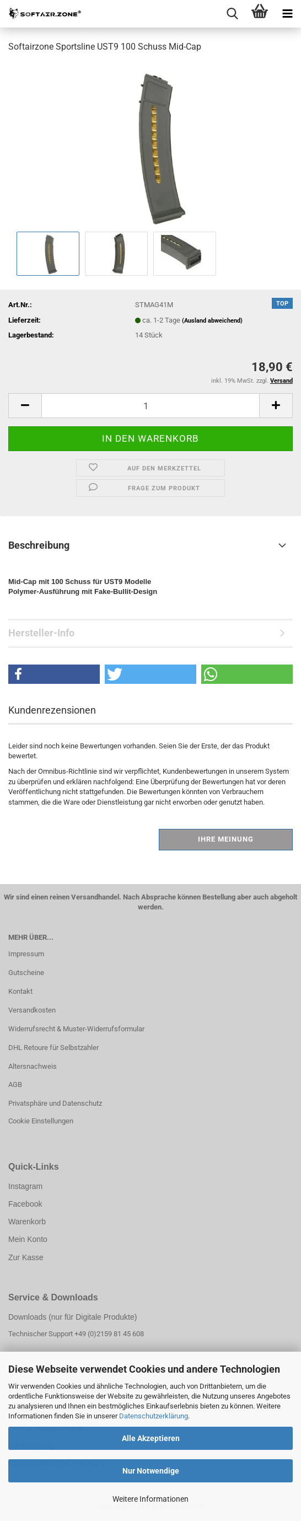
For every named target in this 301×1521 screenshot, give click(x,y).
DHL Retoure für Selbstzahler (53, 1047)
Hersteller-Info (41, 633)
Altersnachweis (32, 1066)
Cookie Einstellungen (40, 1121)
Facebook (25, 1203)
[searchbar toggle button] (232, 14)
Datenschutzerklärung (153, 1416)
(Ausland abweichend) (212, 320)
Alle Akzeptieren (151, 1438)
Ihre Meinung (226, 839)
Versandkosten (32, 1010)
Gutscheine (26, 972)
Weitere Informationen (150, 1499)
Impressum (26, 954)
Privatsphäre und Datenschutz (55, 1103)
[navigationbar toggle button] (287, 14)
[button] (24, 405)
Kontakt (20, 991)
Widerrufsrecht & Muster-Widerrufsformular (76, 1029)
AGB (15, 1084)
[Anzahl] (150, 405)
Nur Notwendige (150, 1470)
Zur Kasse (26, 1257)
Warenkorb (27, 1221)
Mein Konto (27, 1239)
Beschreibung (38, 545)
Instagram (25, 1186)
